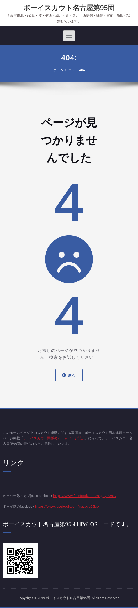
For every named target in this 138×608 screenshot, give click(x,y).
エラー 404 (76, 70)
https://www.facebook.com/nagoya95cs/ (84, 495)
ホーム (58, 70)
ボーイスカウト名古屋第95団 (69, 7)
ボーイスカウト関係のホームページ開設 (54, 438)
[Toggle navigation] (69, 35)
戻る (69, 375)
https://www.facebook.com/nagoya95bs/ (67, 506)
